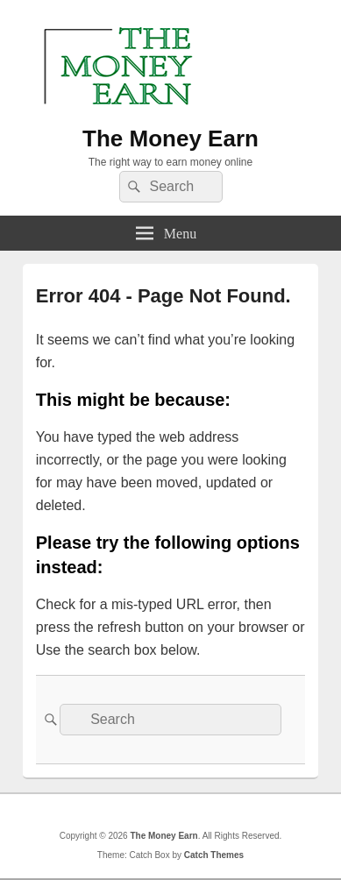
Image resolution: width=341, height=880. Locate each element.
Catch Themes (214, 855)
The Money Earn (170, 138)
